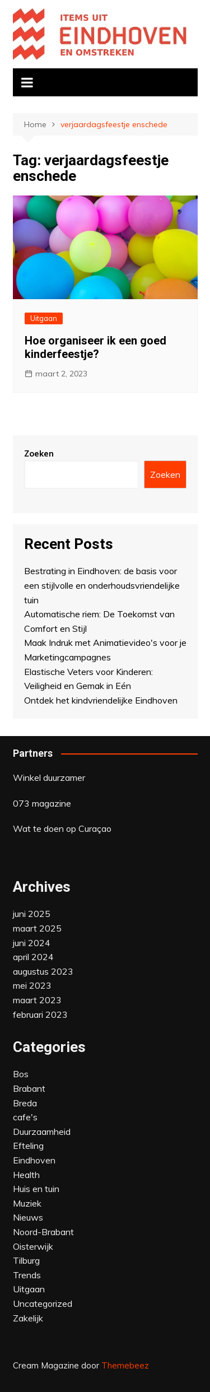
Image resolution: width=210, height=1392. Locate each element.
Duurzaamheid (42, 1131)
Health (26, 1174)
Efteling (28, 1145)
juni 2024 (31, 942)
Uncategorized (42, 1303)
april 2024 (33, 956)
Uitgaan (43, 318)
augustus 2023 (43, 971)
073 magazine (42, 803)
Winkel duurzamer (49, 777)
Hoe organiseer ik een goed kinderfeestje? (95, 347)
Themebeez (125, 1365)
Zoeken (39, 453)
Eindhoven (34, 1160)
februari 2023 (40, 1014)
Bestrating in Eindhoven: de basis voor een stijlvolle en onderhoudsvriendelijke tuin (102, 585)
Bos (21, 1073)
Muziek (27, 1203)
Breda (25, 1103)
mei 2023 (32, 985)
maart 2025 (37, 928)
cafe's (25, 1117)
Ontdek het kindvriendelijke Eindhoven (101, 700)
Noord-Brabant (43, 1231)
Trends (27, 1275)
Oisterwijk (33, 1246)
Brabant (29, 1088)
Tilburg (26, 1260)
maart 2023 (37, 999)
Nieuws (28, 1217)
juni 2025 (31, 913)
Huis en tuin (36, 1188)
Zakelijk (28, 1318)
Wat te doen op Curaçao (62, 828)
